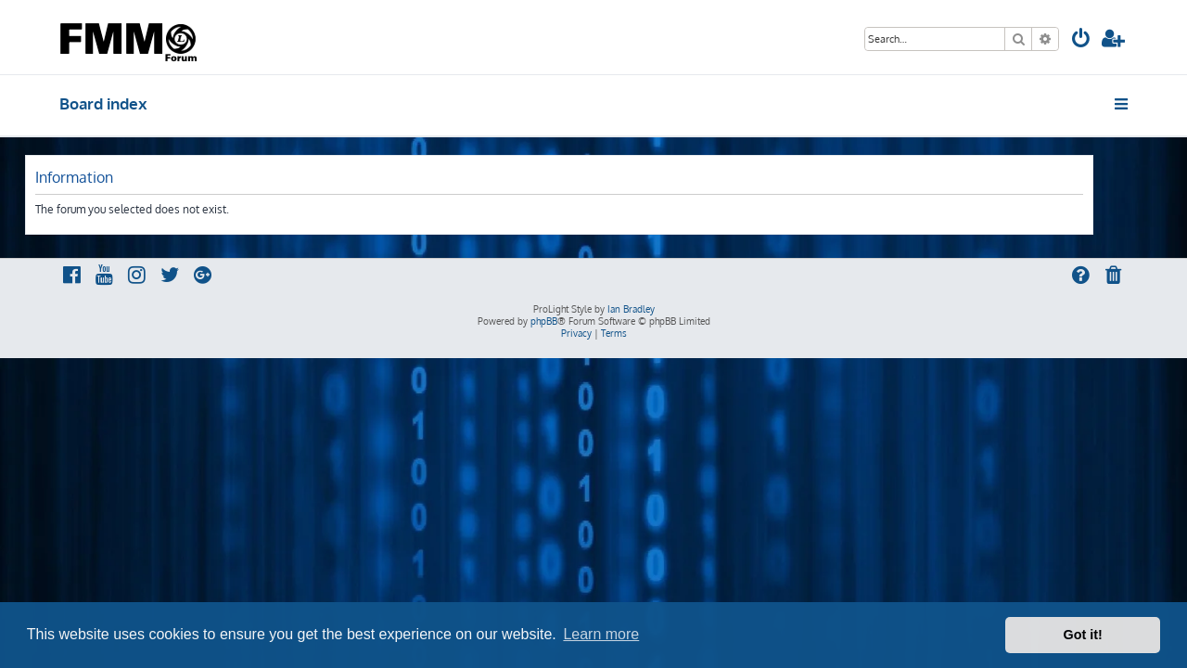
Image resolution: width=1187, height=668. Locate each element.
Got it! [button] (1083, 634)
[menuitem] (1081, 40)
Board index (103, 103)
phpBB (543, 321)
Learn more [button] (601, 634)
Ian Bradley (631, 309)
